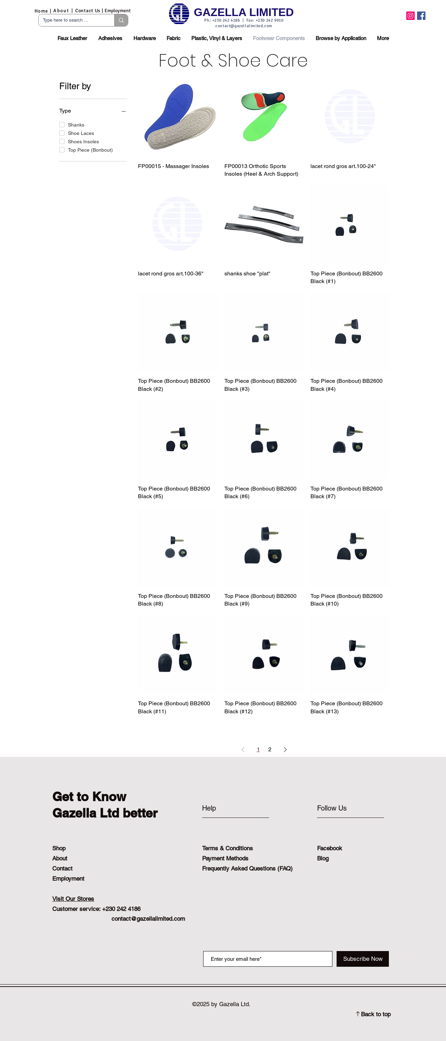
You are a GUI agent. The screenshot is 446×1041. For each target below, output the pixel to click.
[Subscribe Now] (363, 959)
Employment (68, 878)
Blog (323, 858)
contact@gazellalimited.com (243, 26)
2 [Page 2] (269, 749)
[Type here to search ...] (71, 20)
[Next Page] (285, 750)
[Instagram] (410, 16)
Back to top (376, 1014)
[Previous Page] (243, 750)
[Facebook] (421, 16)
